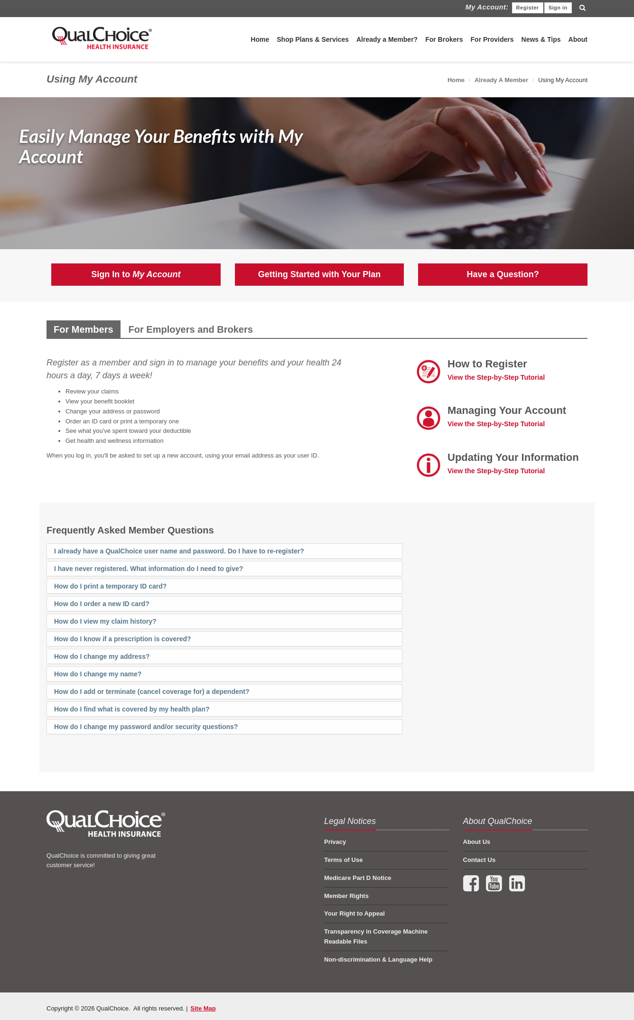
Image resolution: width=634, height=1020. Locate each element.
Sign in (558, 7)
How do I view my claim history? (105, 621)
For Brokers (444, 39)
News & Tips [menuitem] (541, 39)
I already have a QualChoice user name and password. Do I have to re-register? (179, 551)
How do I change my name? (97, 674)
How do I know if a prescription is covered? (122, 639)
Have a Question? (503, 274)
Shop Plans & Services (313, 39)
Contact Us (479, 859)
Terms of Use (343, 859)
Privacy (335, 841)
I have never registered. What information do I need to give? (148, 568)
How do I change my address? (102, 656)
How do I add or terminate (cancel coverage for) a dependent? (152, 691)
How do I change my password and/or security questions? (146, 726)
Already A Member (501, 80)
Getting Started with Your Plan (319, 274)
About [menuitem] (578, 39)
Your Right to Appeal (354, 913)
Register (527, 7)
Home (260, 39)
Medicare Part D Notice (358, 877)
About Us (477, 841)
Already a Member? (387, 39)
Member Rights (346, 895)
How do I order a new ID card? (101, 604)
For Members (83, 329)
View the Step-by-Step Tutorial (496, 377)
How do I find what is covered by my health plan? (132, 709)
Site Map (202, 1008)
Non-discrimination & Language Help (378, 959)
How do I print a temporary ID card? (110, 586)
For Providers (492, 39)
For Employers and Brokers (191, 329)
